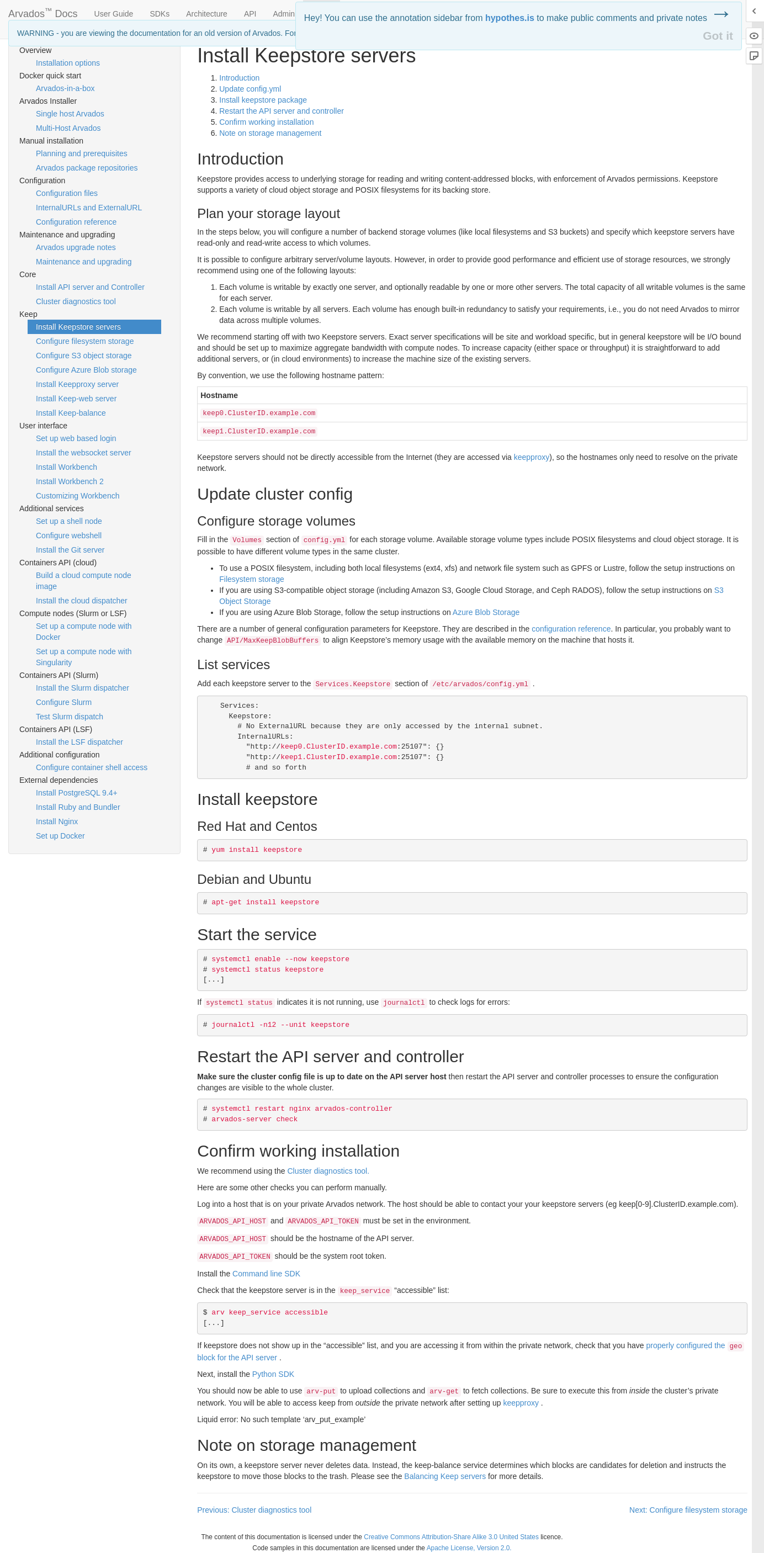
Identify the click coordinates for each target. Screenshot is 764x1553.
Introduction (239, 77)
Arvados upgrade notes (76, 247)
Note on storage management (270, 133)
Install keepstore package (263, 100)
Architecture (206, 13)
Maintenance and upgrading (84, 261)
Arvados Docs (43, 12)
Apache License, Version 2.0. (469, 1548)
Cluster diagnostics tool (76, 301)
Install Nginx (57, 821)
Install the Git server (70, 549)
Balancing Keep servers (445, 1476)
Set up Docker (60, 835)
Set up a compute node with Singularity (84, 657)
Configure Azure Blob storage (86, 369)
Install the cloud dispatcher (82, 600)
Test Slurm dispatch (69, 716)
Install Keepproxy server (77, 384)
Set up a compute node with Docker (84, 632)
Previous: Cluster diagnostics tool (254, 1510)
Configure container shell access (91, 767)
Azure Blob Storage (486, 612)
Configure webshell (69, 535)
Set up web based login (76, 438)
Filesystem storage (251, 579)
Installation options (68, 63)
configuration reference (571, 628)
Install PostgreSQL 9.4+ (77, 792)
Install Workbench (66, 467)
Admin (284, 13)
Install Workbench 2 (70, 481)
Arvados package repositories (86, 167)
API (250, 13)
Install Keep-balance (71, 413)
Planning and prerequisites (82, 153)
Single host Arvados (70, 113)
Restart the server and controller (281, 111)
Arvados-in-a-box (65, 88)
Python (273, 1374)
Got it (718, 35)
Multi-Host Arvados (68, 128)
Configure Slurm (64, 702)
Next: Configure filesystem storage (688, 1510)
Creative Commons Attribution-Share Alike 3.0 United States (451, 1537)
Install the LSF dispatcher (79, 742)
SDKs (159, 13)
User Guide (114, 13)
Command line (266, 1273)
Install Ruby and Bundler (78, 807)
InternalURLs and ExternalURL (89, 207)
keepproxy (532, 457)
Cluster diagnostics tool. (328, 1171)
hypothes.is (509, 18)
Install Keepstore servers (78, 326)
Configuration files (67, 193)
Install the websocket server (83, 452)
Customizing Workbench (77, 495)
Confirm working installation (266, 122)
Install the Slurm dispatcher (82, 687)
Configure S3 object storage (84, 355)
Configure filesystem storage (85, 341)
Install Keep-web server (76, 398)
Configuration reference (76, 222)
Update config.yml (250, 88)
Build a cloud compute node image (83, 581)
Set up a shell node (69, 521)
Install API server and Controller (90, 287)
